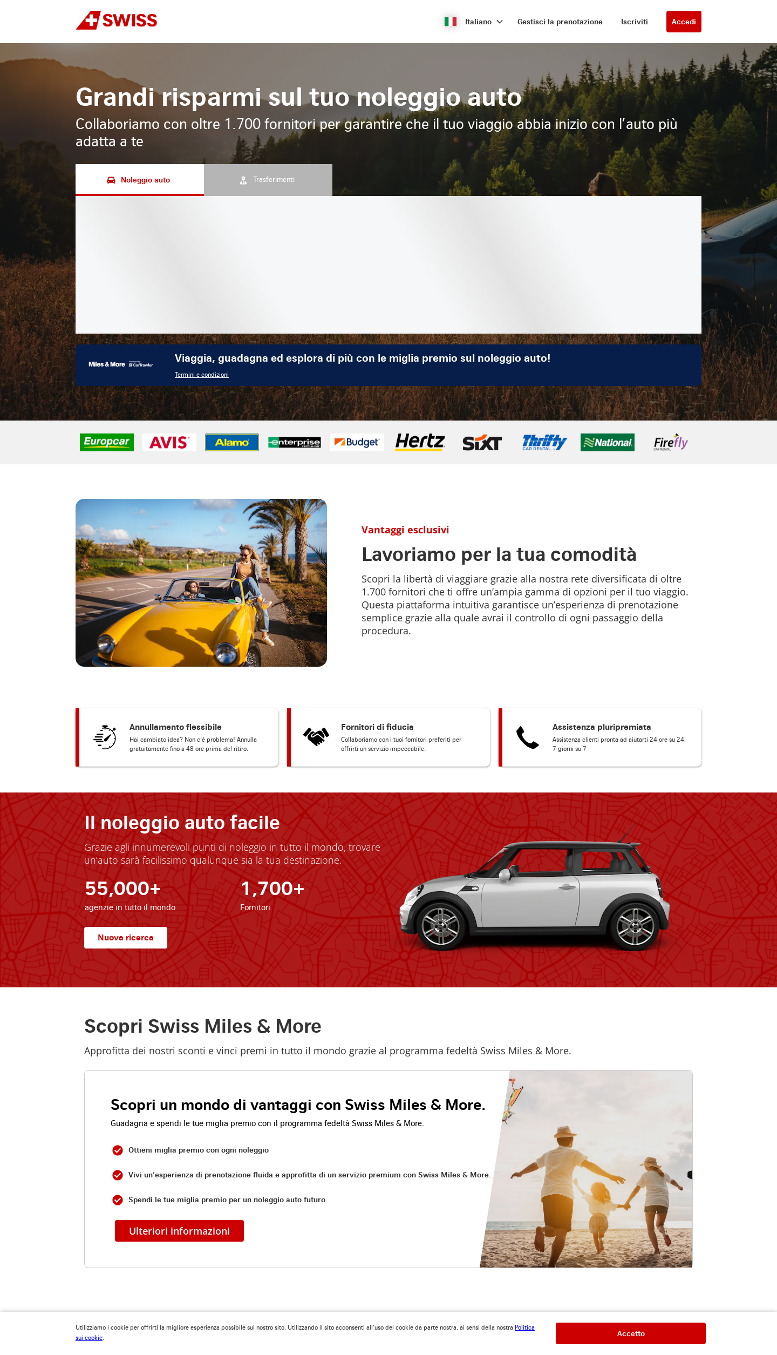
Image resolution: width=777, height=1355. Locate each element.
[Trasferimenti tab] (268, 180)
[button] (474, 21)
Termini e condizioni (202, 374)
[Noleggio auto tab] (140, 180)
